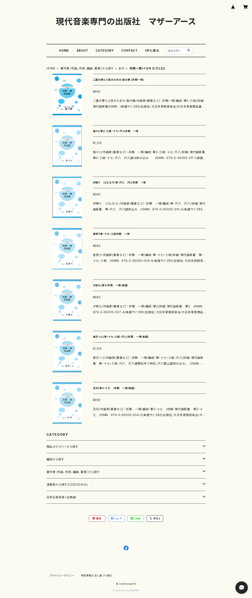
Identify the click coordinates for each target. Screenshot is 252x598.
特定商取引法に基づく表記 (96, 575)
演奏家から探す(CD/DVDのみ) (67, 484)
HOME (64, 50)
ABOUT (82, 50)
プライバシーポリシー (62, 575)
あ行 (121, 68)
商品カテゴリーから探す (62, 446)
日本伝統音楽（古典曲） (61, 497)
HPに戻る (152, 50)
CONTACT (129, 50)
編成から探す (55, 459)
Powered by (126, 590)
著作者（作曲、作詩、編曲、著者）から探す (87, 68)
